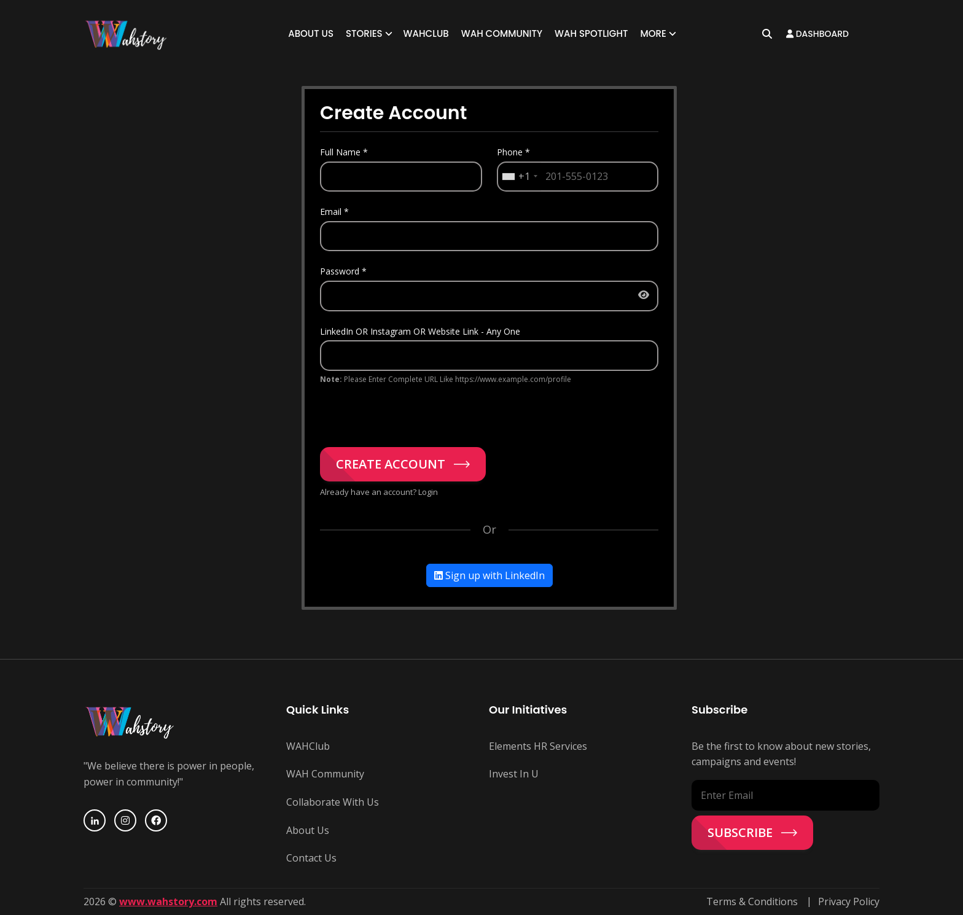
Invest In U (514, 774)
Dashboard (817, 34)
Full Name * (344, 152)
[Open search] (767, 34)
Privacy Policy (848, 901)
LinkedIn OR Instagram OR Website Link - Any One (420, 331)
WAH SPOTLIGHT (591, 33)
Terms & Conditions (752, 901)
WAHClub (426, 33)
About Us (310, 33)
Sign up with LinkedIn (489, 576)
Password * (343, 271)
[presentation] (413, 411)
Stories (364, 33)
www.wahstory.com (168, 901)
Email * (334, 211)
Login (428, 491)
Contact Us (311, 858)
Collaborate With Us (332, 802)
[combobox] (519, 177)
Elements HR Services (538, 746)
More (653, 33)
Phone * (513, 152)
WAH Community (501, 33)
